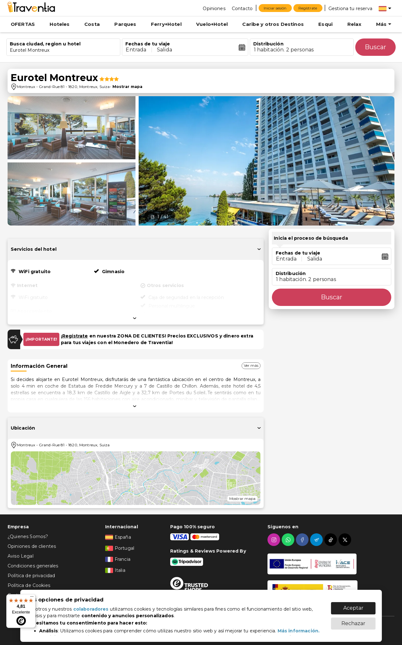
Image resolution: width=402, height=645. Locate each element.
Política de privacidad (31, 575)
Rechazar (353, 620)
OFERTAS (23, 24)
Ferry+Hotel (166, 24)
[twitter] (346, 539)
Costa (92, 24)
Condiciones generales (33, 566)
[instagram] (274, 539)
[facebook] (303, 539)
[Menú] (32, 598)
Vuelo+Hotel (212, 24)
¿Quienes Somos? (28, 536)
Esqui (325, 24)
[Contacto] (242, 8)
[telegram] (317, 539)
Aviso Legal (20, 556)
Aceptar (353, 605)
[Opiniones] (214, 8)
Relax (354, 24)
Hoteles (60, 24)
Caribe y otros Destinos (272, 24)
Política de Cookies (29, 585)
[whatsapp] (289, 539)
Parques (125, 24)
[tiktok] (331, 539)
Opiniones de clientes (32, 546)
